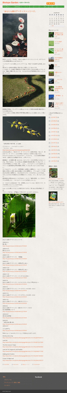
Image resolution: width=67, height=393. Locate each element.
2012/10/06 (6, 364)
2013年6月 (54, 121)
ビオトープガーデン (24, 6)
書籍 (4, 377)
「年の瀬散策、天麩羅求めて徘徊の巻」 (59, 88)
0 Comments (37, 364)
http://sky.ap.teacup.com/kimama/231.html (15, 318)
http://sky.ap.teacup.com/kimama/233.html (15, 330)
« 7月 (52, 26)
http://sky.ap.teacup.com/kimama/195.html (15, 246)
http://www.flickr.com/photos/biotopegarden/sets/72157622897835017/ (23, 338)
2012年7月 (54, 143)
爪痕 (56, 65)
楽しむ (46, 6)
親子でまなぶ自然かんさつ (56, 201)
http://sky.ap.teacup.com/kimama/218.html (15, 271)
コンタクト (7, 385)
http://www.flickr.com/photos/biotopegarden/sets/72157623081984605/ (23, 356)
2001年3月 (54, 157)
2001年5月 (54, 150)
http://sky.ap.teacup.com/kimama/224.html (15, 290)
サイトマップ (60, 6)
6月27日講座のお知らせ (59, 58)
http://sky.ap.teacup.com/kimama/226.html (15, 303)
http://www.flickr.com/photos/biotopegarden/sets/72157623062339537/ (23, 360)
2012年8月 (54, 139)
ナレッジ (42, 6)
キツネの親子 (58, 41)
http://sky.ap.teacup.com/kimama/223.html (15, 284)
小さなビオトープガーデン (56, 178)
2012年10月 (54, 135)
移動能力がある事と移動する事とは (59, 34)
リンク (54, 6)
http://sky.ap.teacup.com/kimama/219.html (15, 265)
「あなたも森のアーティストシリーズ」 (21, 11)
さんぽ (50, 6)
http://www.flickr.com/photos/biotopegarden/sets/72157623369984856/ (23, 347)
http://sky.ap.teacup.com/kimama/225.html (15, 297)
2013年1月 (54, 132)
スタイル (36, 6)
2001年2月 (54, 161)
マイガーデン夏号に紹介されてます (59, 50)
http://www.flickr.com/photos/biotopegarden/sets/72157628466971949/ (23, 351)
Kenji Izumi (15, 364)
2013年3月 (54, 124)
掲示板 (17, 6)
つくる (31, 6)
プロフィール (8, 379)
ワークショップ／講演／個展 (12, 382)
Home (4, 6)
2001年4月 (54, 153)
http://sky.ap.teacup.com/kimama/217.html (15, 278)
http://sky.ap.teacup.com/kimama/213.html (15, 252)
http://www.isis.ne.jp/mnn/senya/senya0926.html (16, 150)
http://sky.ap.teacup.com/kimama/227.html (15, 311)
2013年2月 (54, 128)
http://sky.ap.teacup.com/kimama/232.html (15, 324)
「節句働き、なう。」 (59, 96)
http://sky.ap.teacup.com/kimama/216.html (15, 259)
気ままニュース (10, 6)
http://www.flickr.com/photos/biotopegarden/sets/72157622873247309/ (23, 342)
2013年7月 (54, 117)
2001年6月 (54, 146)
